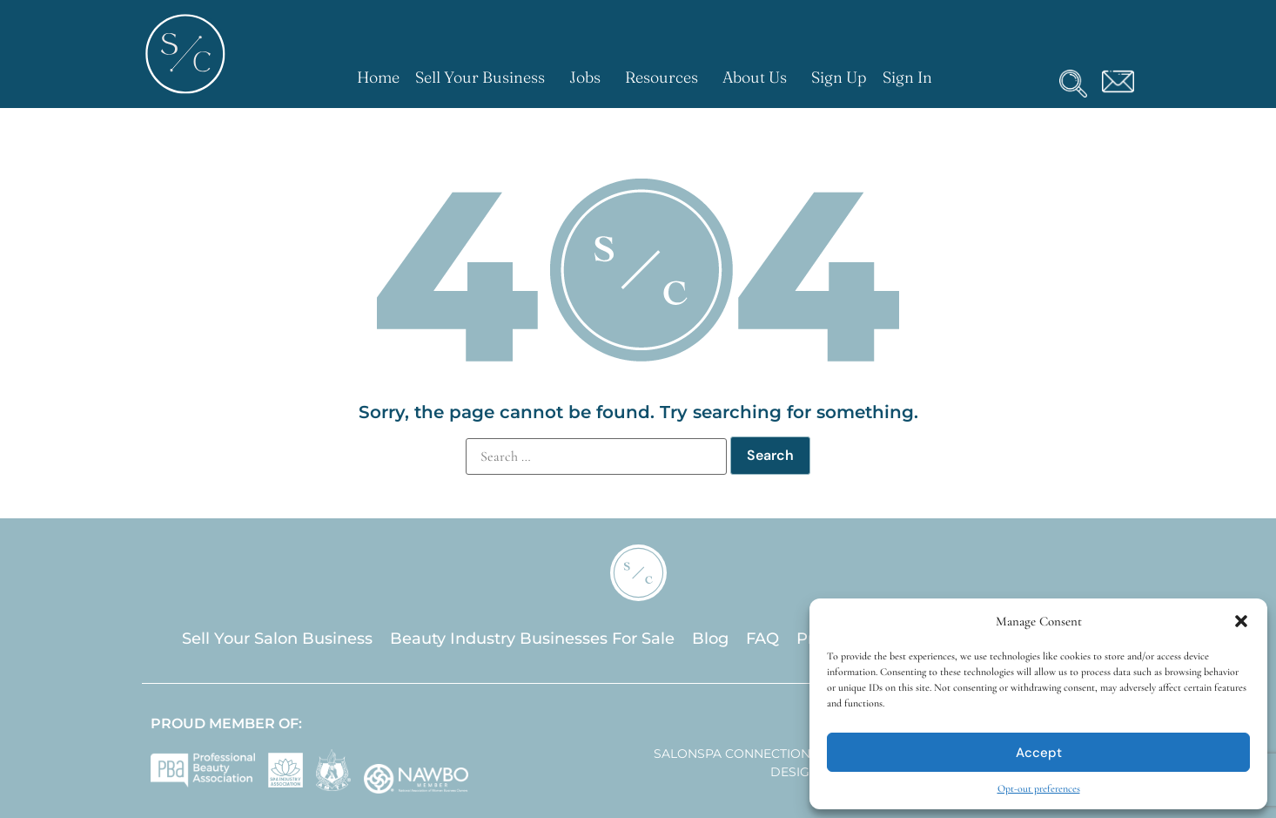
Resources (666, 77)
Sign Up (839, 77)
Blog (710, 638)
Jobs (589, 77)
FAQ (762, 638)
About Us (759, 77)
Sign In (907, 77)
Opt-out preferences (1038, 788)
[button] (1241, 621)
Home (378, 77)
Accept (1039, 752)
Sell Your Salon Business (277, 638)
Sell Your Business (484, 77)
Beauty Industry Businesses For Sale (532, 638)
